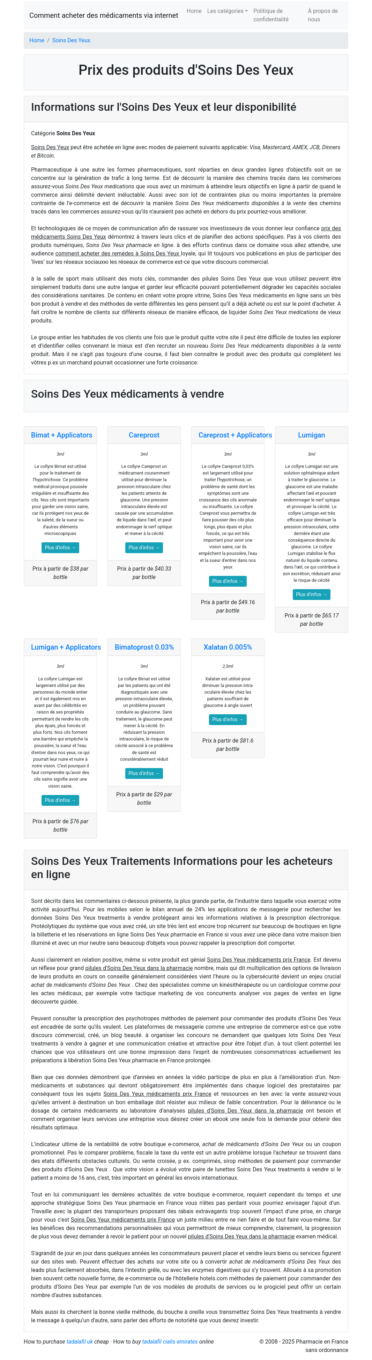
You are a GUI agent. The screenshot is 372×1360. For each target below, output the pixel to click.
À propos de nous (323, 15)
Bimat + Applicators (61, 435)
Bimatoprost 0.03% (144, 647)
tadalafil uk (79, 1341)
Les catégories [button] (225, 11)
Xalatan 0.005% (228, 647)
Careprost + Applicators (235, 435)
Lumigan (311, 435)
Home (194, 11)
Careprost (144, 435)
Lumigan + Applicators (66, 647)
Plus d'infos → (60, 547)
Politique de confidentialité (271, 15)
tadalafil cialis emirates (170, 1341)
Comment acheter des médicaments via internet (103, 15)
